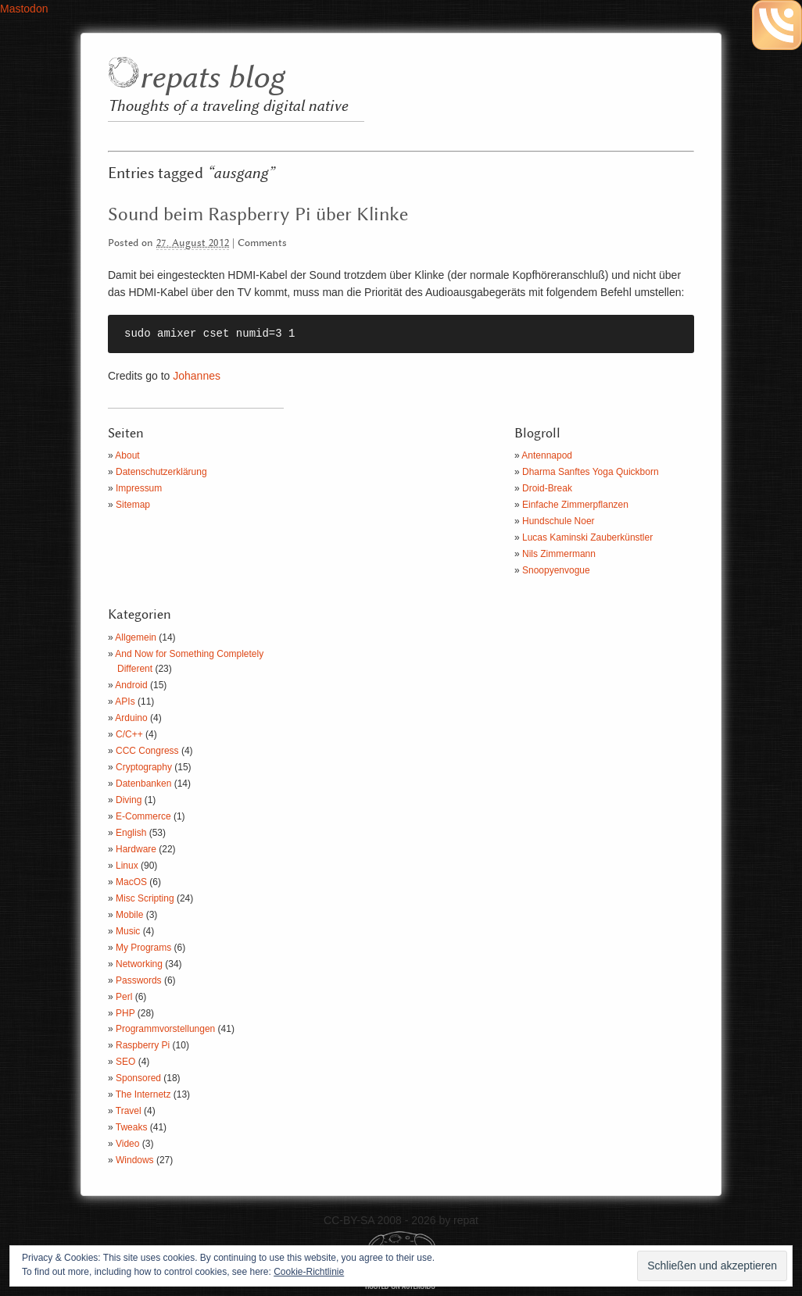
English (131, 832)
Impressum (139, 488)
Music (128, 931)
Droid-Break (547, 488)
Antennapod (546, 455)
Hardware (136, 849)
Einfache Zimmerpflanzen (575, 504)
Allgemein (135, 637)
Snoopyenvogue (556, 570)
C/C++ (129, 734)
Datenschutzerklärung (161, 471)
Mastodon (24, 8)
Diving (128, 799)
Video (127, 1143)
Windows (135, 1160)
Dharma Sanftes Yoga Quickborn (590, 471)
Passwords (139, 980)
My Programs (143, 947)
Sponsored (138, 1078)
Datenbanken (143, 783)
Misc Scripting (145, 898)
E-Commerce (143, 816)
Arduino (131, 717)
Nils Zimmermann (559, 553)
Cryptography (144, 767)
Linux (127, 865)
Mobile (129, 914)
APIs (124, 701)
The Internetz (143, 1094)
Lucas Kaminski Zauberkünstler (587, 537)
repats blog (211, 78)
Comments (262, 243)
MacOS (131, 881)
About (127, 455)
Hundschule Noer (558, 521)
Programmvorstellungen (165, 1028)
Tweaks (132, 1127)
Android (131, 685)
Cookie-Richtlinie (309, 1271)
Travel (128, 1110)
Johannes (196, 376)
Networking (139, 964)
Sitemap (133, 504)
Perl (124, 996)
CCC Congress (147, 750)
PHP (125, 1013)
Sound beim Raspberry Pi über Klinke (258, 215)
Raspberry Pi (143, 1045)
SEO (125, 1061)
